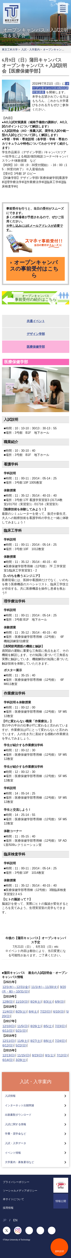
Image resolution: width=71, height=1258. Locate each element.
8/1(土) (50, 1055)
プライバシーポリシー (16, 1181)
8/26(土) (35, 1026)
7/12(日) (62, 1055)
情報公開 (60, 1201)
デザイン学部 (36, 334)
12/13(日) (8, 1055)
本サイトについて (13, 1199)
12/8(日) (7, 1001)
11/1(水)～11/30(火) (44, 987)
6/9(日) (59, 1001)
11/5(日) (22, 1026)
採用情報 (8, 1207)
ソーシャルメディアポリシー (20, 1190)
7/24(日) (60, 1040)
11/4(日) (7, 1011)
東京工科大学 (10, 49)
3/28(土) (21, 1060)
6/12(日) (7, 1045)
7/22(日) (45, 1011)
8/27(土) (35, 1040)
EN (15, 1220)
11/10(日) (22, 1001)
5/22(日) (21, 1045)
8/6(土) (48, 1040)
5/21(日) (21, 1030)
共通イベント (36, 321)
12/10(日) (8, 1026)
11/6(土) (22, 1040)
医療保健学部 (36, 346)
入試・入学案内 (30, 49)
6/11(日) (7, 1030)
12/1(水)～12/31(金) (15, 987)
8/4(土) (33, 1011)
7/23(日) (60, 1026)
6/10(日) (58, 1011)
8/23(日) (37, 1055)
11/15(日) (23, 1055)
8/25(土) (21, 1011)
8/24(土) (35, 1001)
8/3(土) (48, 1001)
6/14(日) (7, 1060)
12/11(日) (8, 1040)
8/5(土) (48, 1026)
